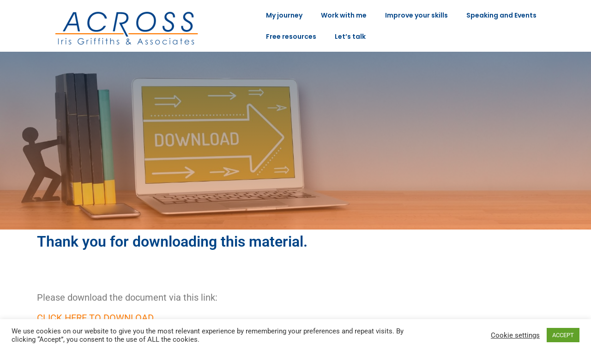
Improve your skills (416, 15)
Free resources (291, 36)
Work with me (344, 15)
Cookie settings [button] (515, 335)
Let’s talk (350, 36)
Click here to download (95, 317)
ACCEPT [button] (563, 335)
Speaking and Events (501, 15)
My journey (284, 15)
